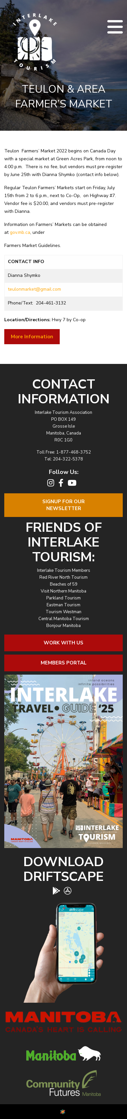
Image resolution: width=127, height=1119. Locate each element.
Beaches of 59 (63, 584)
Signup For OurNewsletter (63, 505)
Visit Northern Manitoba (63, 591)
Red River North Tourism (63, 577)
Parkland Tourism (63, 598)
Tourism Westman (63, 612)
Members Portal (64, 663)
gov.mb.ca (20, 232)
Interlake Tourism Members (63, 570)
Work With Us (63, 642)
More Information (32, 336)
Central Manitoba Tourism (63, 619)
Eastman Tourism (63, 605)
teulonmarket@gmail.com (34, 289)
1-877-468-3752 (73, 452)
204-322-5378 (68, 459)
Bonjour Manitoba (63, 626)
